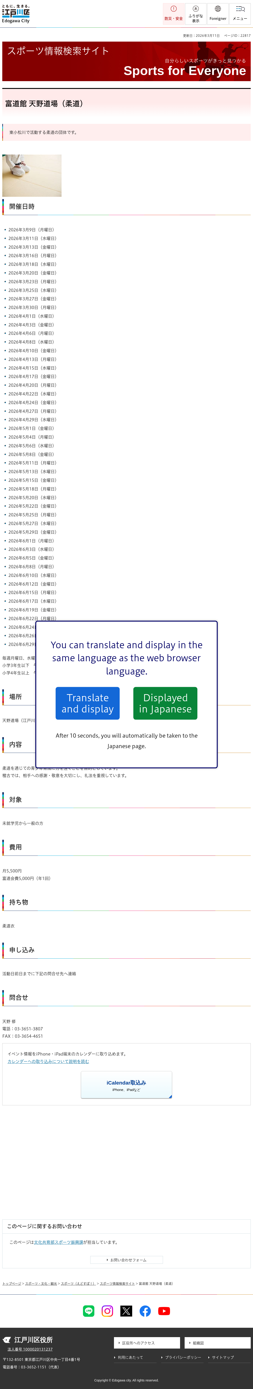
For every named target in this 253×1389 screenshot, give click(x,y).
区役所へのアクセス (138, 1343)
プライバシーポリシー (183, 1357)
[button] (218, 14)
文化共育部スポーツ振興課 (58, 1242)
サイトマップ (223, 1357)
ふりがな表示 (195, 18)
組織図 (198, 1343)
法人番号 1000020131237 (30, 1349)
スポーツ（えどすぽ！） (78, 1283)
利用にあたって (130, 1357)
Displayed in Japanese (165, 703)
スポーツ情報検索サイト (117, 1283)
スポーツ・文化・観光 (41, 1283)
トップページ (11, 1283)
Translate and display (88, 703)
